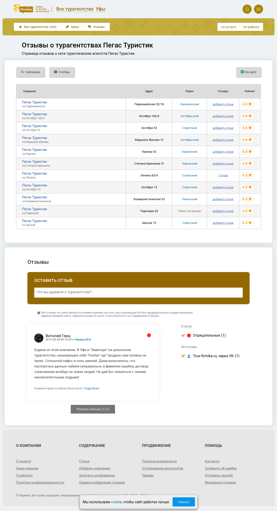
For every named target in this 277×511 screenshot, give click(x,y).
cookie (116, 502)
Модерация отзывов (220, 482)
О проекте (23, 461)
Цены (72, 27)
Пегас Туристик (34, 102)
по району (251, 27)
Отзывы (96, 27)
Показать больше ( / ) (92, 409)
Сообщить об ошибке (221, 468)
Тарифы (148, 475)
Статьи (84, 461)
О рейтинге (24, 475)
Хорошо (183, 502)
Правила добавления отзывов (102, 482)
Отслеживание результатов (162, 468)
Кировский (189, 151)
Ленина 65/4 (83, 339)
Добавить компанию (94, 468)
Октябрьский (189, 116)
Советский (189, 128)
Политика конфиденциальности (40, 482)
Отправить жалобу (219, 475)
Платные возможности (159, 461)
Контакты (212, 461)
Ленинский (189, 199)
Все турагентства (38, 27)
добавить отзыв (223, 104)
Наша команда (27, 468)
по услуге (228, 27)
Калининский (189, 104)
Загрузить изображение (97, 475)
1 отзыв (223, 175)
